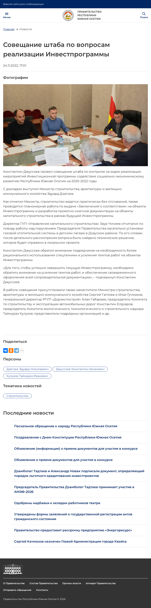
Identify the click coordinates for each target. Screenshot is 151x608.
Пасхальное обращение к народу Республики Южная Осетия (65, 426)
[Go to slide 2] (77, 163)
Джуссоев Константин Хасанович (80, 369)
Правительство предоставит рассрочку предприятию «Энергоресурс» (73, 530)
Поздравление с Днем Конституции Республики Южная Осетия (68, 437)
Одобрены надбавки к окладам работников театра (57, 503)
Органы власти (71, 583)
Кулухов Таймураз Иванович (27, 376)
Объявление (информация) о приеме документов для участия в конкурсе (76, 448)
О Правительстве (14, 583)
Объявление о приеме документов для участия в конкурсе (64, 460)
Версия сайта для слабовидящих (23, 4)
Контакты (42, 589)
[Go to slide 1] (74, 163)
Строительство (17, 396)
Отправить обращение (17, 589)
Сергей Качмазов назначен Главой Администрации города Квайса (70, 541)
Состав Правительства (43, 583)
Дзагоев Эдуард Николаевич (27, 369)
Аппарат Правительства (101, 583)
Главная (8, 29)
